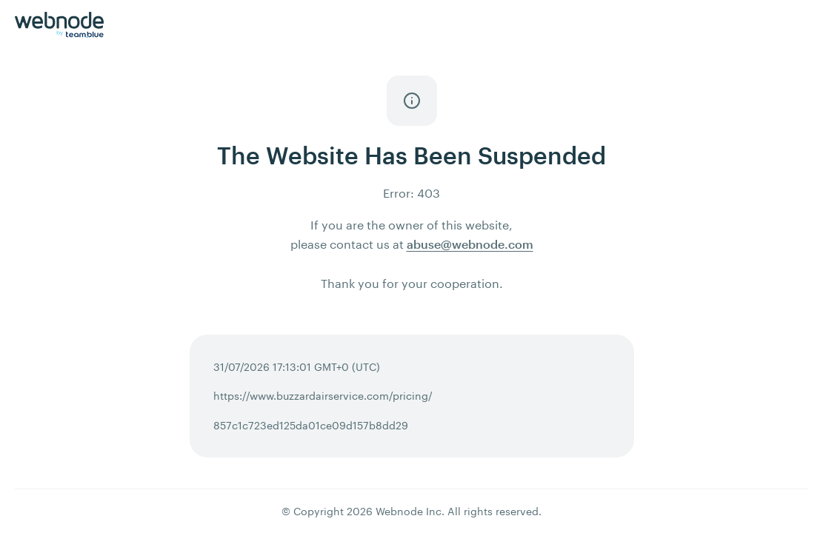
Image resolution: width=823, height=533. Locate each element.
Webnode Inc (409, 511)
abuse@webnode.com (470, 244)
